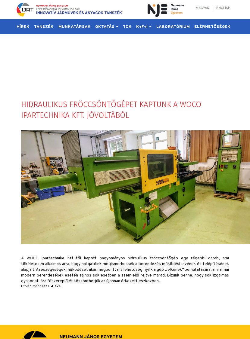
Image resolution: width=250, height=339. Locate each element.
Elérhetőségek (212, 26)
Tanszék (44, 26)
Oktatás (106, 26)
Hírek (23, 26)
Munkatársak (74, 26)
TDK (127, 26)
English (223, 8)
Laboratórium (173, 26)
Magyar (202, 8)
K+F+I (144, 26)
